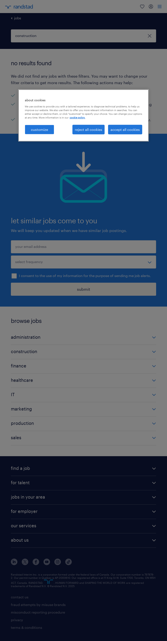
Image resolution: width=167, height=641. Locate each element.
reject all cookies (88, 129)
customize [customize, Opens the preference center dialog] (39, 129)
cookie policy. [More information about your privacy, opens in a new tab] (77, 117)
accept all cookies (125, 129)
